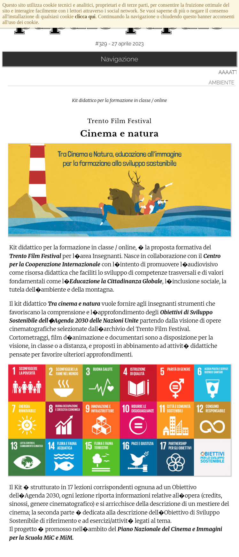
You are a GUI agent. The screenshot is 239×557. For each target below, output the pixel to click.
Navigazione (119, 59)
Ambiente (222, 83)
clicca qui (85, 16)
